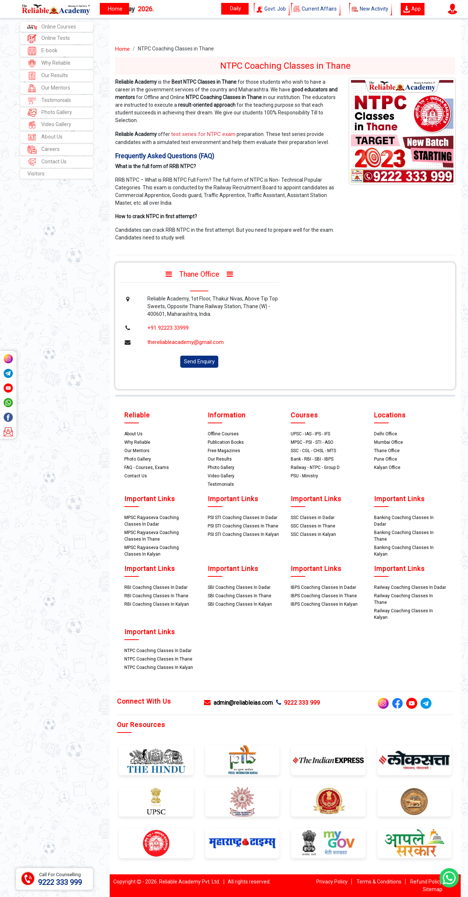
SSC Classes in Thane (313, 526)
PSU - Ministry (304, 475)
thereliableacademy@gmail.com (185, 342)
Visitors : (37, 174)
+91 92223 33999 (168, 328)
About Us (45, 137)
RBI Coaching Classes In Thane (156, 595)
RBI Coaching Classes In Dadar (156, 587)
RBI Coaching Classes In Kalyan (156, 604)
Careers (43, 149)
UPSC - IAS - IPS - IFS (310, 433)
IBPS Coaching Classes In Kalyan (324, 604)
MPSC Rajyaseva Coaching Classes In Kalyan (151, 551)
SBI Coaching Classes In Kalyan (240, 604)
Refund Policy (426, 882)
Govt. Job (272, 9)
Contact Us (47, 162)
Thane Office (387, 450)
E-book (42, 51)
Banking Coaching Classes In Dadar (404, 521)
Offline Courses (223, 433)
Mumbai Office (388, 442)
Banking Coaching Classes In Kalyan (404, 551)
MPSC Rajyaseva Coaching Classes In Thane (151, 536)
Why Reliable (49, 63)
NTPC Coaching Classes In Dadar (158, 650)
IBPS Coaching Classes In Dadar (323, 587)
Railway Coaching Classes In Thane (403, 599)
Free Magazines (224, 450)
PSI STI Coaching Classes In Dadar (243, 517)
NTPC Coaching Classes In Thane (158, 659)
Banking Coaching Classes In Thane (404, 536)
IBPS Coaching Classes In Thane (324, 595)
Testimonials (49, 100)
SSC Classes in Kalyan (313, 534)
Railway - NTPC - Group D (315, 467)
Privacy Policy (332, 882)
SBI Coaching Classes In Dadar (239, 587)
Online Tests (48, 38)
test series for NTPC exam (203, 134)
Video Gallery (49, 124)
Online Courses (51, 27)
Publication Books (226, 442)
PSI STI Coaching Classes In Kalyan (243, 534)
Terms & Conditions (378, 882)
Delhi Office (385, 433)
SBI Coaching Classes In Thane (239, 595)
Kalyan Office (387, 467)
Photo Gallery (49, 113)
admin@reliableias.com (238, 702)
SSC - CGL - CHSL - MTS (313, 450)
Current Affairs (315, 9)
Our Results (47, 75)
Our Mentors (48, 88)
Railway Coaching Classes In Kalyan (403, 614)
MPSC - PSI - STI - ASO (312, 442)
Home (122, 49)
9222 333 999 (298, 702)
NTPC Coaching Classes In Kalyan (158, 667)
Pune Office (385, 459)
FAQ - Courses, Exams (146, 467)
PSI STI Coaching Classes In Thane (243, 526)
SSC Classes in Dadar (313, 517)
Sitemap (432, 889)
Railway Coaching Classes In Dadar (410, 587)
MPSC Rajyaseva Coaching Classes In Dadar (151, 521)
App (412, 9)
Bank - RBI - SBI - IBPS (312, 459)
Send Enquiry (199, 361)
